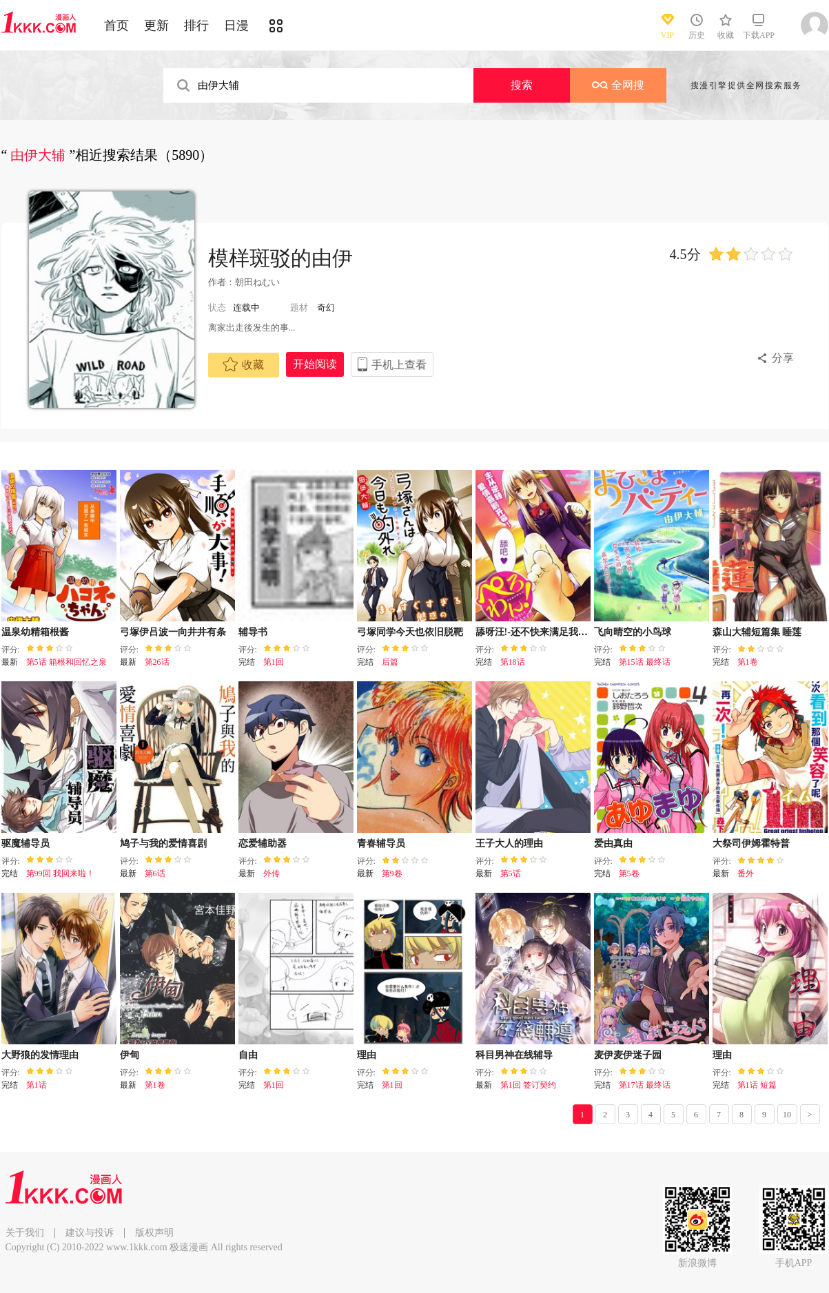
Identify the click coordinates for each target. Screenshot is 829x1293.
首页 (116, 25)
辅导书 (252, 632)
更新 (156, 25)
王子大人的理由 (509, 843)
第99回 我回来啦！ (60, 873)
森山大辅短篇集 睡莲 (757, 632)
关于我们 (25, 1233)
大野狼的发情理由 (40, 1055)
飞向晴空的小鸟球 (632, 632)
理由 (366, 1055)
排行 (196, 25)
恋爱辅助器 (262, 843)
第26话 (157, 662)
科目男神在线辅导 (514, 1055)
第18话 (512, 662)
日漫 (236, 25)
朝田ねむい (257, 282)
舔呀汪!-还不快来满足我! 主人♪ (541, 632)
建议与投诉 (89, 1233)
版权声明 (154, 1233)
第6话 (155, 873)
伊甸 (129, 1055)
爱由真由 (613, 843)
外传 (271, 873)
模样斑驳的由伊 (280, 258)
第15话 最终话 (645, 662)
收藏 (243, 364)
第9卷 (392, 873)
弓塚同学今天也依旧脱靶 (410, 632)
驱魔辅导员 (25, 843)
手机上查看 (399, 365)
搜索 (522, 85)
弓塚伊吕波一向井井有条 (173, 632)
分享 (783, 358)
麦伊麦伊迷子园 (628, 1055)
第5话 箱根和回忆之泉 (66, 662)
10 (787, 1114)
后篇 (390, 662)
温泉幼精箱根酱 (35, 632)
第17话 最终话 (645, 1085)
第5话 (510, 873)
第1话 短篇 (757, 1085)
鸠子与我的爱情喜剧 (163, 843)
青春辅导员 (381, 843)
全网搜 (618, 85)
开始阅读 (315, 364)
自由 (248, 1055)
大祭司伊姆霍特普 (751, 843)
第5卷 (629, 873)
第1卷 (747, 662)
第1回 (273, 662)
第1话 (36, 1085)
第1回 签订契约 (528, 1085)
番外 (745, 873)
